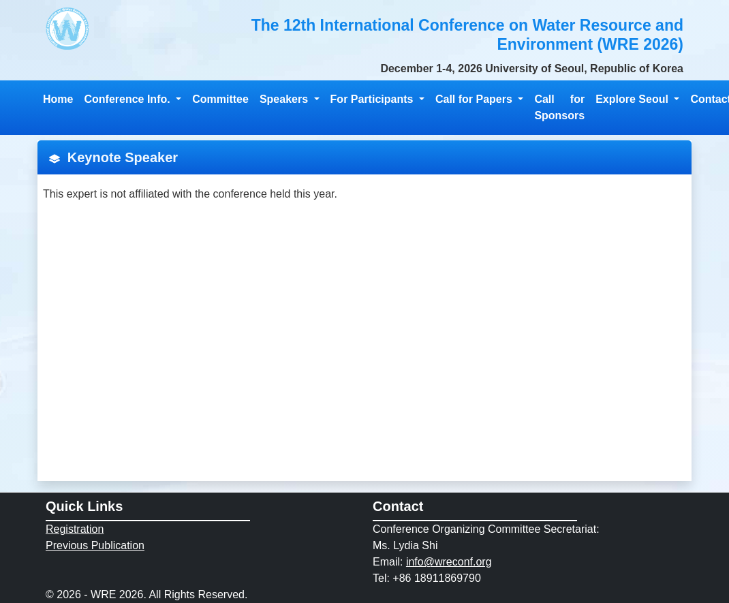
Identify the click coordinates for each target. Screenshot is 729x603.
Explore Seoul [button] (633, 99)
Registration (75, 529)
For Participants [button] (373, 99)
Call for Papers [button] (475, 99)
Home (58, 99)
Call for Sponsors (559, 107)
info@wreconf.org (449, 562)
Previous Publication (95, 545)
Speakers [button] (285, 99)
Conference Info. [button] (128, 99)
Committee (220, 99)
